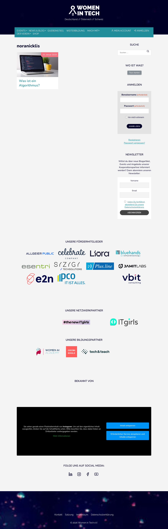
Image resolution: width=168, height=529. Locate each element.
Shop (36, 33)
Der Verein (23, 33)
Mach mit (92, 30)
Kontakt (58, 514)
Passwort (134, 105)
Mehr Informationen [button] (61, 436)
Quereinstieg (55, 30)
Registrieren (134, 139)
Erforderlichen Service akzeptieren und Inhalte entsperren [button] (128, 435)
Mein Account (122, 30)
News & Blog (36, 30)
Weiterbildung (75, 30)
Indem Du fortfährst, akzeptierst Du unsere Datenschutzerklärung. (135, 204)
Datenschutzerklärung (102, 514)
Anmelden (143, 30)
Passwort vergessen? (134, 142)
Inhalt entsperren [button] (127, 425)
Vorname (134, 180)
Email (134, 190)
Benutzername (134, 94)
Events (21, 30)
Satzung (69, 514)
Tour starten (134, 72)
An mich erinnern (136, 117)
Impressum (82, 514)
